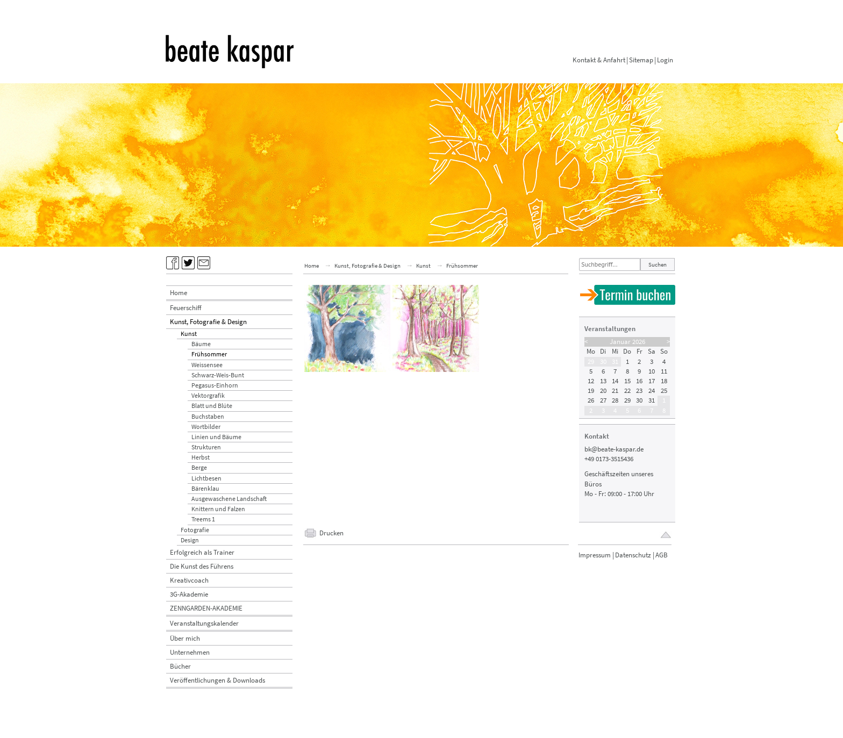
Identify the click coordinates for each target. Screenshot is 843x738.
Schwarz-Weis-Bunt (217, 375)
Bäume (201, 344)
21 (615, 390)
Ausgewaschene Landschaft (229, 499)
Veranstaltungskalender (204, 623)
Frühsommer (209, 354)
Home (178, 292)
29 (591, 361)
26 (591, 400)
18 (664, 380)
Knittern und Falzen (218, 509)
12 (591, 380)
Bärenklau (205, 488)
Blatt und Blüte (211, 406)
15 (627, 380)
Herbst (200, 457)
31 (615, 361)
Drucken (331, 533)
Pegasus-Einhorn (214, 385)
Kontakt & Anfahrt (599, 60)
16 (639, 380)
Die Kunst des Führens (201, 566)
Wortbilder (205, 426)
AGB (661, 555)
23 (639, 390)
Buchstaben (207, 416)
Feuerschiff (186, 307)
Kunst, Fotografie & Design (208, 321)
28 (615, 400)
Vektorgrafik (208, 395)
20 (603, 390)
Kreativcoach (189, 580)
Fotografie (195, 530)
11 (664, 371)
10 (651, 371)
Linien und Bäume (216, 437)
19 (591, 390)
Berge (199, 467)
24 (651, 390)
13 (603, 380)
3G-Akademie (189, 594)
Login (665, 60)
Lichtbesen (206, 478)
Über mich (185, 638)
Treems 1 (203, 519)
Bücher (180, 666)
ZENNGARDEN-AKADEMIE (206, 608)
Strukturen (206, 447)
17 (651, 380)
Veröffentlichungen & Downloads (217, 680)
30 (603, 361)
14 (615, 380)
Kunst (189, 333)
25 (664, 390)
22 (627, 390)
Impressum (594, 555)
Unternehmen (190, 652)
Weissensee (207, 365)
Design (190, 540)
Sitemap (641, 60)
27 (603, 400)
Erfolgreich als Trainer (202, 552)
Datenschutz (633, 555)
